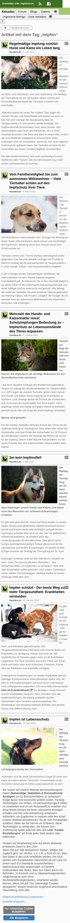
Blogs (33, 11)
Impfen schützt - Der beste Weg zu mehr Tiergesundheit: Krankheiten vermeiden (37, 592)
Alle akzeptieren (19, 917)
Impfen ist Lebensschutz (29, 719)
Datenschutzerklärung (15, 896)
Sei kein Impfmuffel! (25, 457)
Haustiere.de (15, 52)
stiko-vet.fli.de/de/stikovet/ (15, 690)
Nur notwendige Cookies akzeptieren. (19, 910)
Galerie (45, 11)
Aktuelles (8, 11)
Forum (22, 11)
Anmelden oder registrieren (18, 3)
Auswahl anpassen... (15, 901)
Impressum (36, 896)
